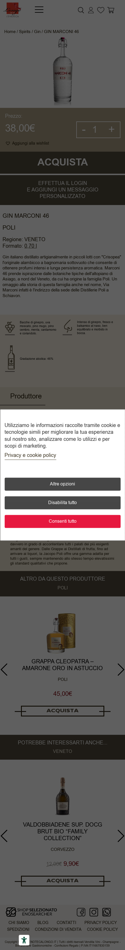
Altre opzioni (62, 484)
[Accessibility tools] (24, 940)
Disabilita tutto (62, 503)
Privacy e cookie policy (30, 455)
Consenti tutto (63, 521)
